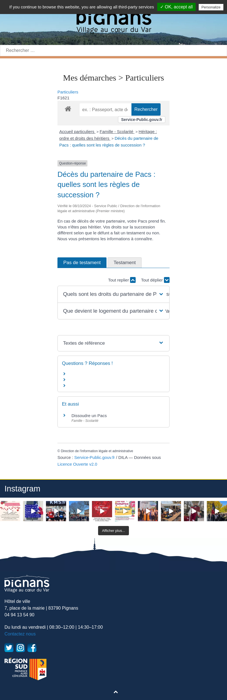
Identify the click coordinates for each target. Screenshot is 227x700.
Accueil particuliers (77, 131)
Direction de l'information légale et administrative (97, 451)
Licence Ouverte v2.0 (77, 464)
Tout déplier (155, 280)
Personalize (211, 7)
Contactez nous (20, 634)
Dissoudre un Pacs (89, 415)
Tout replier (122, 280)
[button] (113, 294)
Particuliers (67, 92)
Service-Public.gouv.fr (141, 119)
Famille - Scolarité (117, 131)
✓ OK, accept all (176, 6)
